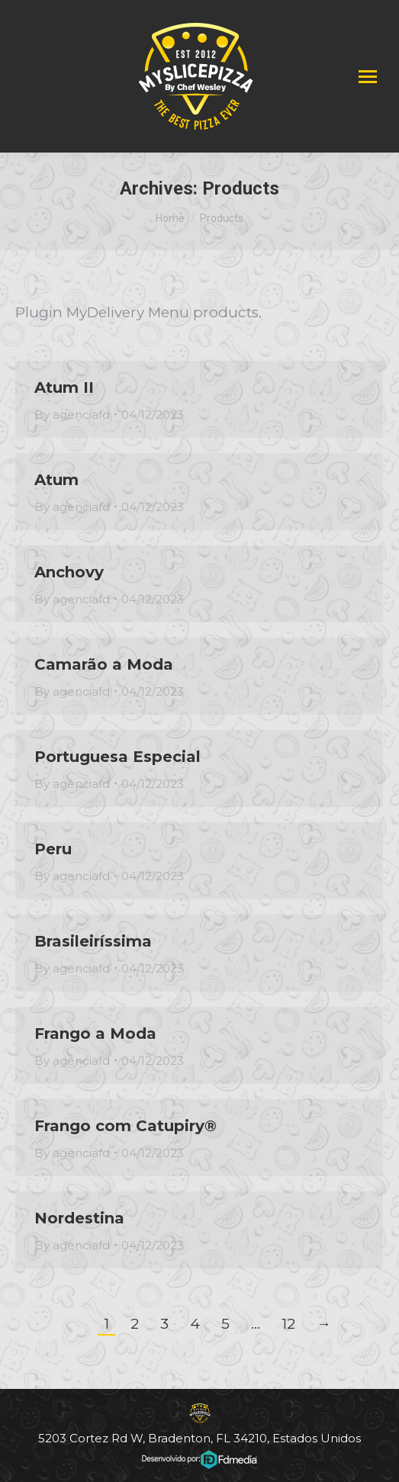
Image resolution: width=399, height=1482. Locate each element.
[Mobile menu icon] (368, 76)
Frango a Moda (95, 1033)
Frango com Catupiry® (125, 1126)
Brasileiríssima (93, 941)
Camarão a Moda (103, 664)
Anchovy (69, 572)
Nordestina (79, 1218)
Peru (53, 849)
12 (288, 1324)
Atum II (64, 387)
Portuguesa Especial (117, 756)
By (72, 414)
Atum (56, 480)
